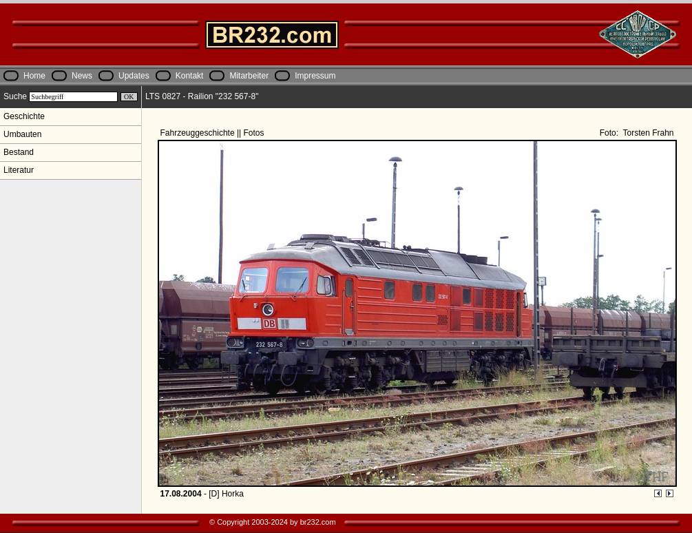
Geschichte (24, 116)
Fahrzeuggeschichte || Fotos (213, 133)
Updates (133, 76)
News (82, 76)
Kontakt (190, 76)
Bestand (18, 152)
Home (34, 76)
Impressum (315, 76)
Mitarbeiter (249, 76)
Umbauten (22, 134)
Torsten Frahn (646, 133)
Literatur (18, 170)
